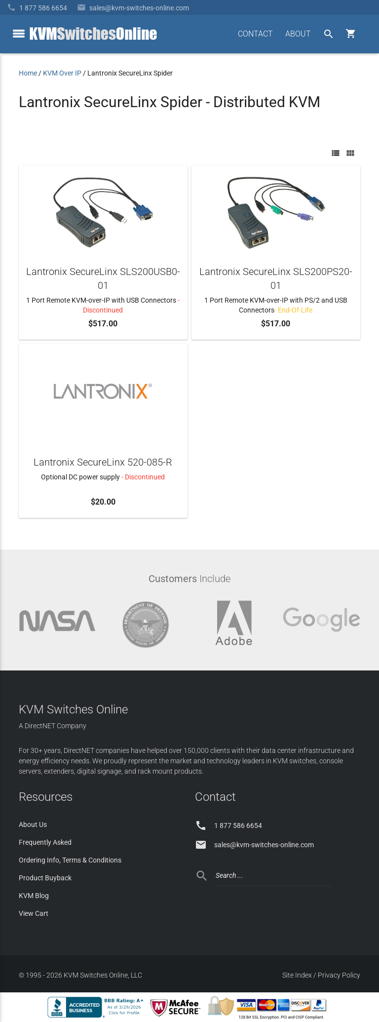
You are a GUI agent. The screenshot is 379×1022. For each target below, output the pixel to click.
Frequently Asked (45, 842)
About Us (33, 824)
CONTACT (255, 34)
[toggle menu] (19, 33)
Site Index (297, 975)
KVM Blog (34, 896)
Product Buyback (45, 878)
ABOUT (298, 34)
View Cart (33, 913)
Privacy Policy (339, 975)
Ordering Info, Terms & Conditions (70, 860)
